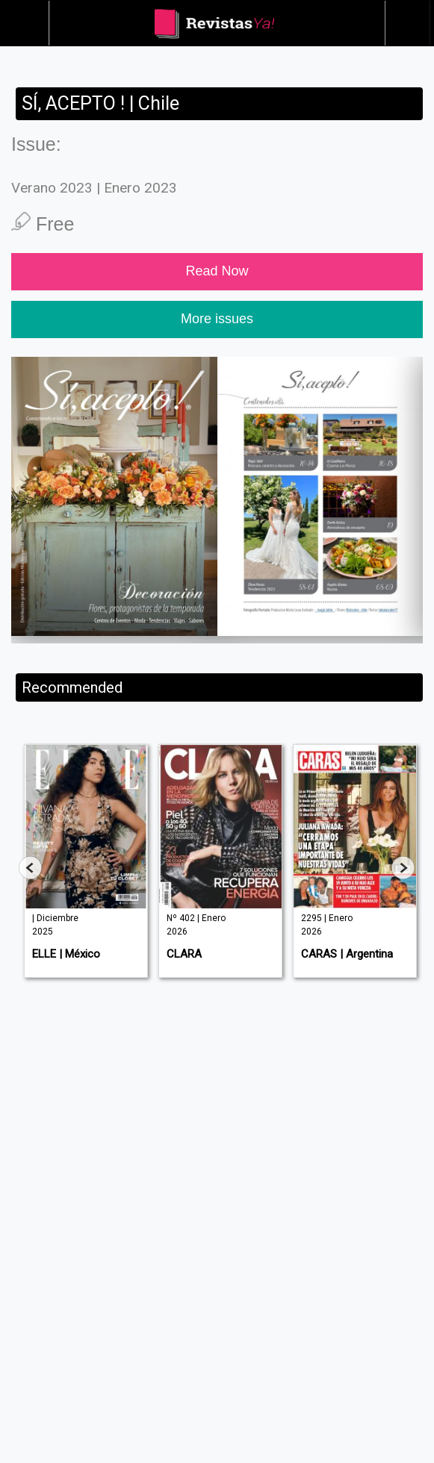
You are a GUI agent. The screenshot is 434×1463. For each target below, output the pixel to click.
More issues (217, 318)
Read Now (216, 271)
